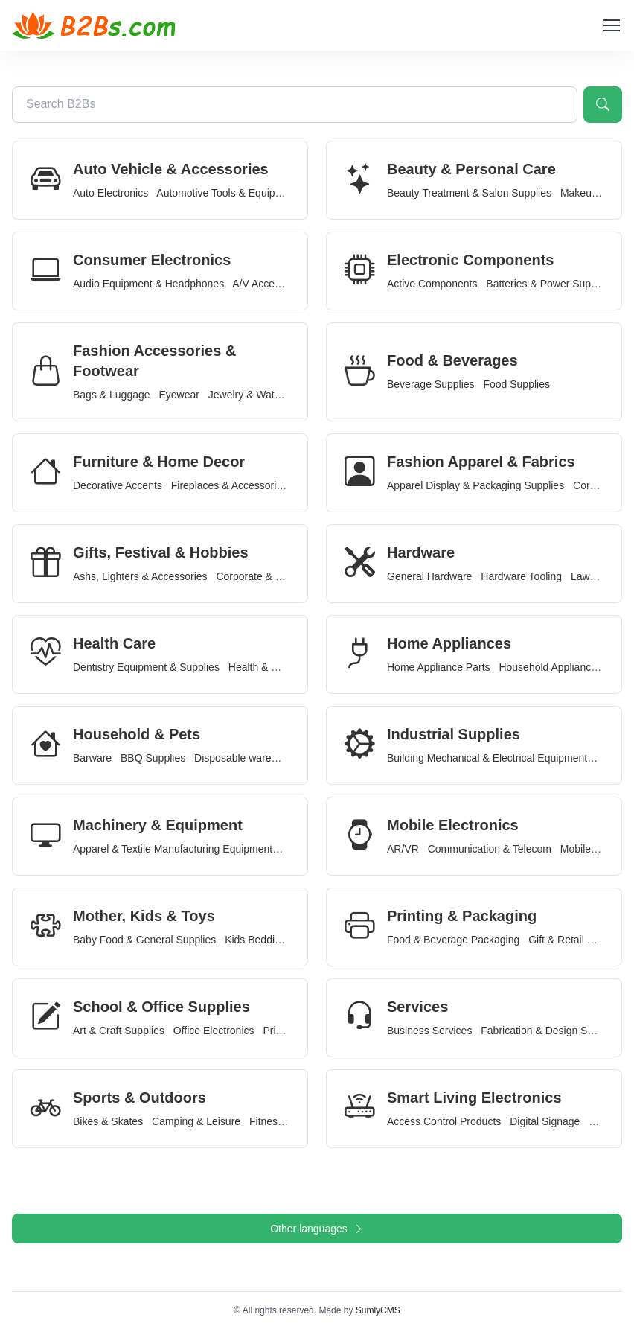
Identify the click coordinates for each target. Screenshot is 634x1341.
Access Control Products (444, 1121)
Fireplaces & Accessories (229, 485)
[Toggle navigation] (611, 25)
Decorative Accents (117, 485)
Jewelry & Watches (252, 395)
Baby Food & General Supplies (144, 940)
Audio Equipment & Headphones (148, 284)
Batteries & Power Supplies (549, 284)
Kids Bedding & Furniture (283, 940)
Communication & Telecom (489, 849)
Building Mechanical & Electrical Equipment (487, 758)
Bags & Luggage (111, 395)
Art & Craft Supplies (118, 1030)
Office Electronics (213, 1030)
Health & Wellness (270, 667)
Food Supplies (516, 384)
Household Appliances (550, 667)
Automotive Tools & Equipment (227, 193)
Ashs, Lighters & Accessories (140, 576)
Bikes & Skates (108, 1121)
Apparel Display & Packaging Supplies (475, 485)
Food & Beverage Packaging (453, 940)
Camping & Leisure (196, 1121)
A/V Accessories (269, 284)
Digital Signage (545, 1121)
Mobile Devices (595, 849)
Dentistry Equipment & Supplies (146, 667)
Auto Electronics (110, 193)
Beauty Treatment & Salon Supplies (469, 193)
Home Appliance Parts (438, 667)
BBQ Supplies (153, 758)
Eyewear (178, 395)
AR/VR (403, 849)
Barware (92, 758)
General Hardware (429, 576)
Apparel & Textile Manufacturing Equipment (172, 849)
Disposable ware (233, 758)
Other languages (317, 1228)
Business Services (429, 1030)
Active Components (432, 284)
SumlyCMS (378, 1310)
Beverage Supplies (431, 384)
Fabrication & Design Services (551, 1030)
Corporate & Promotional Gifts (285, 576)
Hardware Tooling (521, 576)
